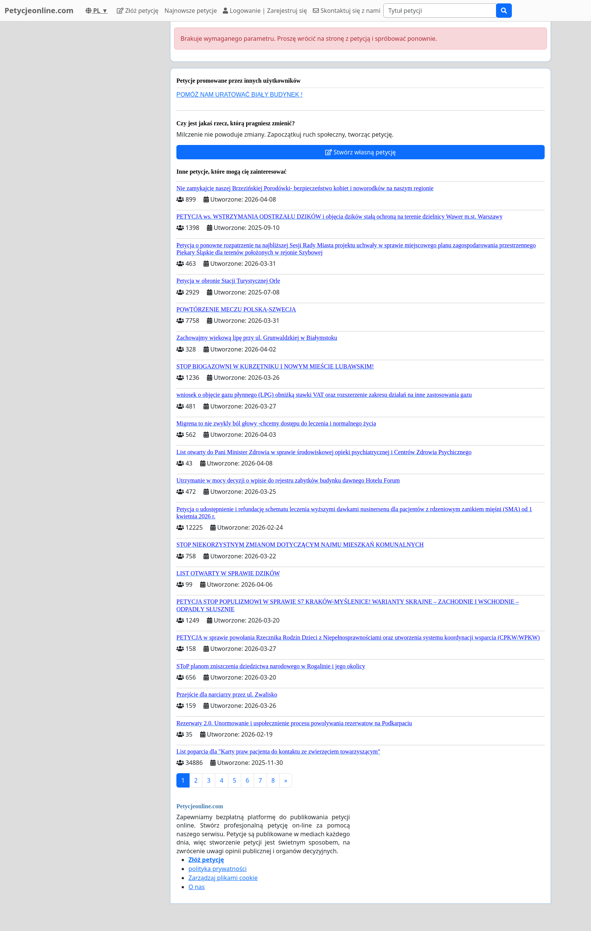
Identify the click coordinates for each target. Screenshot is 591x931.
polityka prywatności (217, 869)
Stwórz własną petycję (360, 152)
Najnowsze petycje (190, 10)
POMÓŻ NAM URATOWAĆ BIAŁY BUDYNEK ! (239, 94)
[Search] (439, 10)
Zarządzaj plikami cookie (222, 878)
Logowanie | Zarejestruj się (265, 10)
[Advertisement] (96, 135)
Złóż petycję (137, 10)
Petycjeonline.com (39, 10)
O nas (196, 887)
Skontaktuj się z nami (346, 10)
